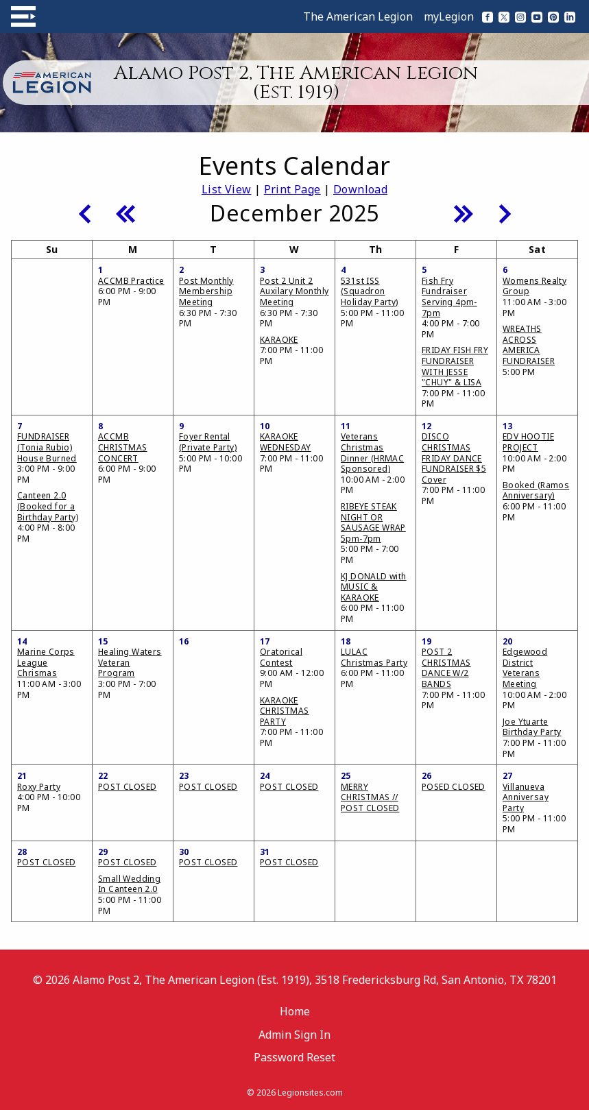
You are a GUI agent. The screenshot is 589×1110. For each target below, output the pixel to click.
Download (360, 189)
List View (227, 189)
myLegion (449, 16)
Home (295, 1011)
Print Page (292, 189)
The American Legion (358, 16)
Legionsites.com (310, 1092)
